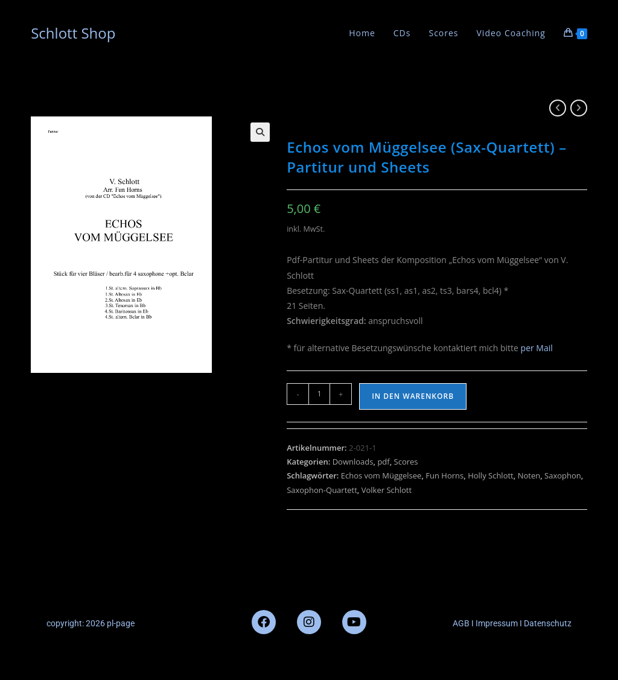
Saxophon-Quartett (322, 490)
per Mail (537, 348)
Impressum (496, 623)
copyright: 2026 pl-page (90, 623)
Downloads (353, 461)
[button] (260, 132)
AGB (461, 623)
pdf (383, 461)
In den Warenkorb (413, 396)
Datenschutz (548, 623)
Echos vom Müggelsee (381, 475)
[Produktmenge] (319, 394)
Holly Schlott (491, 475)
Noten (529, 475)
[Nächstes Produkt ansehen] (578, 108)
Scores (406, 461)
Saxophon (562, 475)
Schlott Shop (73, 33)
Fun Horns (444, 475)
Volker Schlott (387, 490)
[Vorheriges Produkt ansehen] (557, 108)
